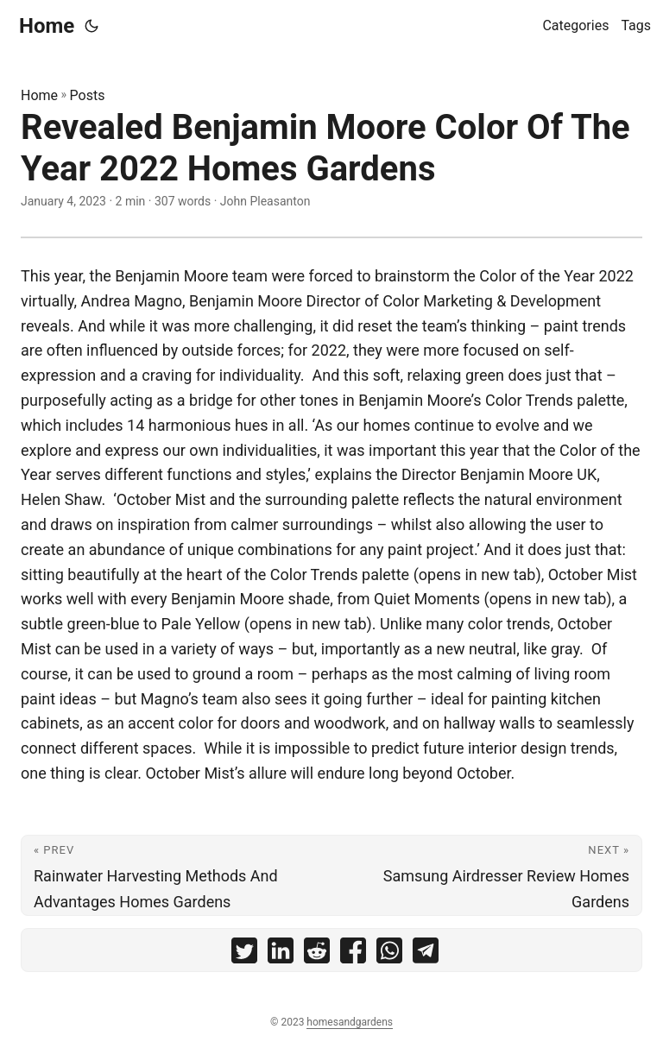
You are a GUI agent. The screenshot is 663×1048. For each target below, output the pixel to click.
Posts (87, 95)
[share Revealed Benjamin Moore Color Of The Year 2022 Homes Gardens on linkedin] (281, 954)
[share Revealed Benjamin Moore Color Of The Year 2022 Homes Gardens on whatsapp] (389, 954)
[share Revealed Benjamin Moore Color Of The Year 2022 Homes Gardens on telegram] (426, 954)
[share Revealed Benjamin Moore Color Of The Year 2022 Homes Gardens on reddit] (317, 954)
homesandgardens (349, 1022)
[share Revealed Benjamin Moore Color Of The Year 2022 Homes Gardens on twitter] (244, 954)
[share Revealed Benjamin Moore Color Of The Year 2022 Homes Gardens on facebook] (353, 954)
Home (46, 26)
